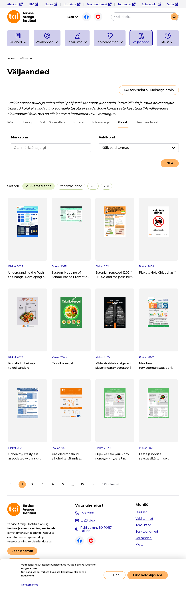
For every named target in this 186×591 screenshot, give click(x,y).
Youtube (98, 16)
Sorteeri (13, 186)
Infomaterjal (101, 122)
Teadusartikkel (147, 122)
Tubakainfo (149, 4)
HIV (31, 4)
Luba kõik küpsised (147, 575)
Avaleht (12, 58)
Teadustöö (143, 525)
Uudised (142, 512)
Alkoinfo (12, 4)
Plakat (123, 122)
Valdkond (107, 137)
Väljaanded (144, 538)
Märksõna (19, 137)
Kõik (10, 122)
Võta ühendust (89, 505)
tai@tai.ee (88, 520)
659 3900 (87, 513)
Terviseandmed (97, 4)
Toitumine (124, 4)
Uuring (26, 122)
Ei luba (114, 575)
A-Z (93, 186)
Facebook (86, 16)
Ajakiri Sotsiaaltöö (52, 122)
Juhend (78, 122)
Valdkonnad (144, 518)
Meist (139, 544)
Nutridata (70, 4)
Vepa (170, 4)
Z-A (106, 186)
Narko (49, 4)
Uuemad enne (40, 186)
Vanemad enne (71, 186)
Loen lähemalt (22, 551)
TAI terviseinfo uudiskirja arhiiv (148, 90)
